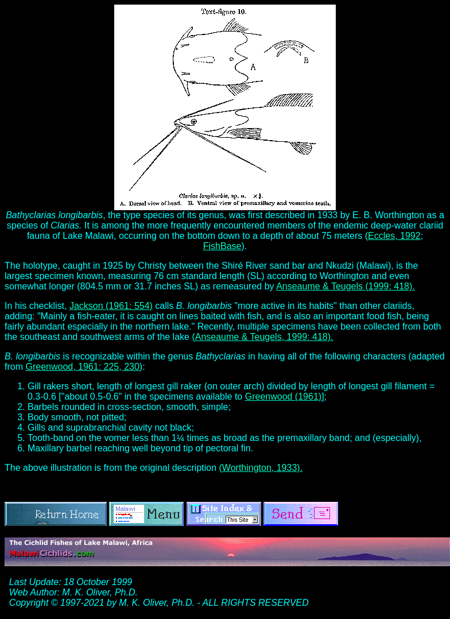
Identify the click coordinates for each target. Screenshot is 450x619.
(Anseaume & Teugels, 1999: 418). (262, 337)
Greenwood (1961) (283, 396)
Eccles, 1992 (394, 236)
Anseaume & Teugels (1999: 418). (345, 286)
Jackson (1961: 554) (111, 306)
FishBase (222, 246)
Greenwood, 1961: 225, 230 (82, 367)
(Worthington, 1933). (261, 468)
